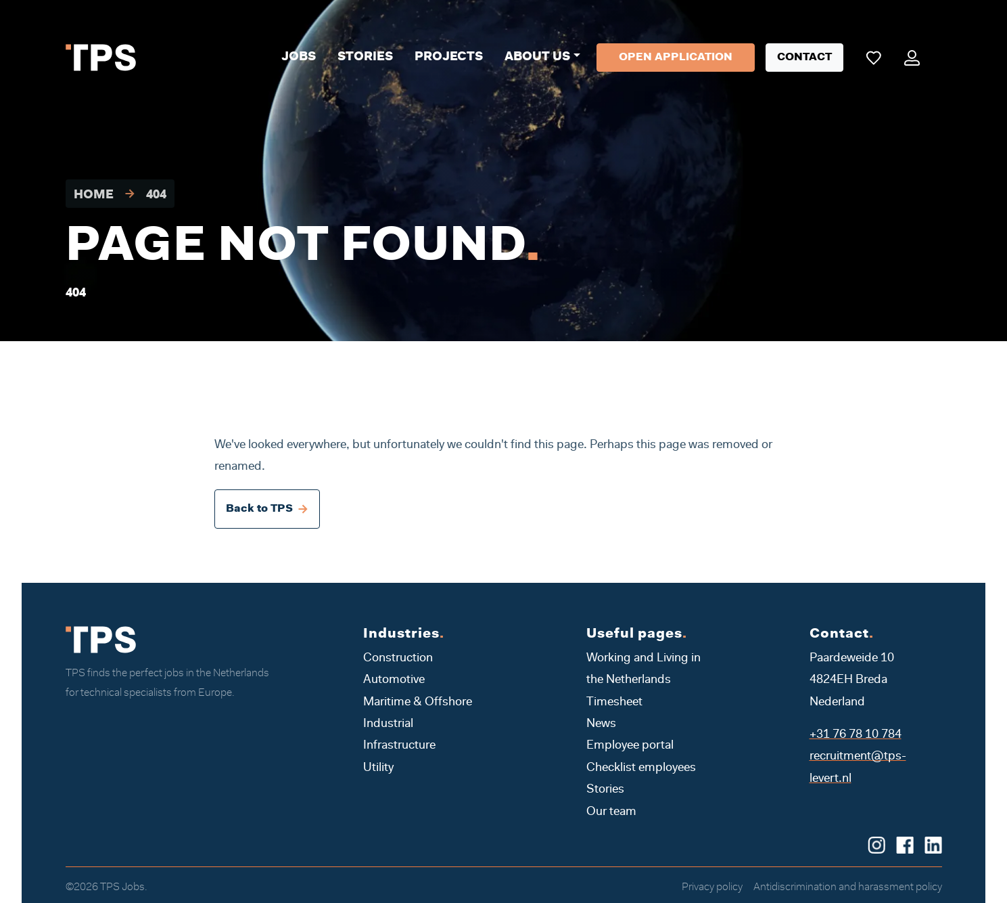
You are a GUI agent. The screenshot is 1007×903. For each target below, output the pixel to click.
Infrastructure (399, 746)
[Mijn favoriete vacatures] (873, 57)
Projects (449, 57)
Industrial (388, 724)
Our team (611, 812)
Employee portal (630, 746)
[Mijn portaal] (912, 57)
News (601, 724)
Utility (378, 768)
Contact (804, 57)
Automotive (394, 680)
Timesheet (614, 703)
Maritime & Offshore (417, 703)
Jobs (298, 57)
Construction (398, 659)
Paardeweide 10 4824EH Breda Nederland (852, 681)
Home (94, 196)
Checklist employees (641, 768)
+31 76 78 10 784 (855, 735)
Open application (675, 57)
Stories (365, 57)
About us (537, 57)
